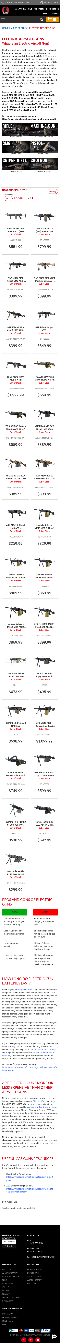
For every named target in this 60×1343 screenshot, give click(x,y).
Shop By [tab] (52, 191)
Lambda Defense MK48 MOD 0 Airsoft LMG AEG (44, 527)
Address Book (34, 1277)
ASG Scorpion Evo (18, 101)
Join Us (5, 1287)
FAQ (4, 1324)
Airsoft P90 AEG (10, 98)
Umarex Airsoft (29, 107)
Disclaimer (7, 1301)
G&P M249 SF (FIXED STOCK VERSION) (16, 823)
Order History (34, 1280)
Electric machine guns (12, 1137)
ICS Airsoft (42, 107)
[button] (47, 2)
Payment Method (10, 1317)
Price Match (8, 1321)
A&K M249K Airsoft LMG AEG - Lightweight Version (15, 527)
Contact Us (8, 1314)
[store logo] (5, 10)
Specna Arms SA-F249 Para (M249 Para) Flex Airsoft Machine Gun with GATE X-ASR (15, 873)
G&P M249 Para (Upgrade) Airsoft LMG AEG (44, 675)
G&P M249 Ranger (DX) (44, 329)
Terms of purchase (11, 1298)
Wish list (31, 1284)
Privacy (6, 1294)
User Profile (33, 1273)
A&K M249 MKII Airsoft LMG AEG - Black (15, 279)
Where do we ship (11, 1277)
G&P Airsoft (30, 110)
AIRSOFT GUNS (19, 28)
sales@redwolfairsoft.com (41, 1257)
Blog (4, 1280)
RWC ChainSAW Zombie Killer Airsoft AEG (15, 774)
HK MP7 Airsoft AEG (44, 95)
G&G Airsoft (15, 107)
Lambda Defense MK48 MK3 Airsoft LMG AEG (44, 576)
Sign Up (55, 13)
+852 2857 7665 (34, 1251)
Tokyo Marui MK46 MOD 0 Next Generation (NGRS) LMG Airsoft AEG (16, 379)
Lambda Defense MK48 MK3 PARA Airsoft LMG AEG (15, 626)
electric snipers (31, 1137)
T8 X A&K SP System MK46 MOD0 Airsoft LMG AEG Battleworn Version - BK (16, 428)
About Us (6, 1270)
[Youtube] (37, 1339)
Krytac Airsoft (46, 104)
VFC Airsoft (14, 110)
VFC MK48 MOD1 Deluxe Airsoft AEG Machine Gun (44, 725)
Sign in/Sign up (34, 1270)
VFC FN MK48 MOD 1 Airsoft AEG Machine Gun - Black (44, 626)
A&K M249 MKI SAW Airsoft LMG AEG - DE (16, 477)
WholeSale (7, 1284)
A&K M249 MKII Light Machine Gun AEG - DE (44, 279)
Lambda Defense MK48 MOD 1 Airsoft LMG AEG (16, 576)
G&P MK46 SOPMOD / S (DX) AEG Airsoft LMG (44, 774)
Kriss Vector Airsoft (27, 98)
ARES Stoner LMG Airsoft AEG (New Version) (15, 230)
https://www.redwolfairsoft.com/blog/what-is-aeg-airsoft (29, 119)
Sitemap (6, 1291)
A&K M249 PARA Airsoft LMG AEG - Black (15, 329)
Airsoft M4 (33, 92)
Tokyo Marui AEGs (29, 104)
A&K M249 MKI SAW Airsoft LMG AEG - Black (44, 428)
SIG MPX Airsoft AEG (24, 95)
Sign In (46, 13)
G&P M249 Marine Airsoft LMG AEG (15, 675)
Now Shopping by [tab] (13, 190)
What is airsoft (10, 1273)
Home (5, 28)
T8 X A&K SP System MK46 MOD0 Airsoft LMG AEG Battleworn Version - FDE (44, 379)
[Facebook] (23, 1339)
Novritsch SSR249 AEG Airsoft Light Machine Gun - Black (44, 824)
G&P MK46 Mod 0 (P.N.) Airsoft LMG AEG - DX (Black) (44, 230)
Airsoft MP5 (8, 95)
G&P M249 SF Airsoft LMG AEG (16, 724)
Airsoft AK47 (45, 92)
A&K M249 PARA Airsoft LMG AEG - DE (44, 477)
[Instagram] (30, 1339)
